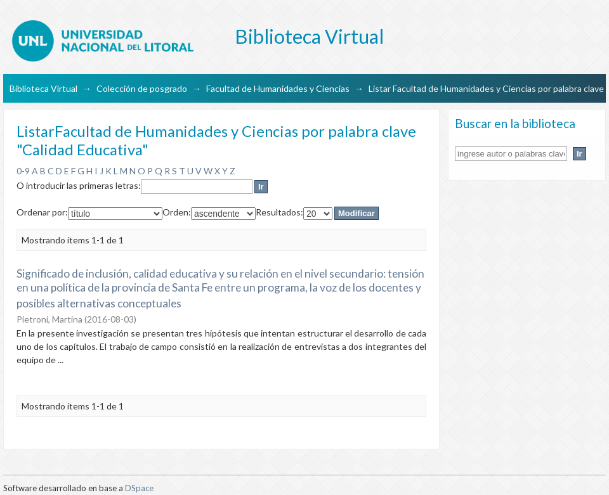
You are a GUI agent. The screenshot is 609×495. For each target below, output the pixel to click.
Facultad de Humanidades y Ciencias (278, 88)
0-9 (23, 170)
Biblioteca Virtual (43, 88)
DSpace (139, 488)
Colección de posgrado (141, 88)
